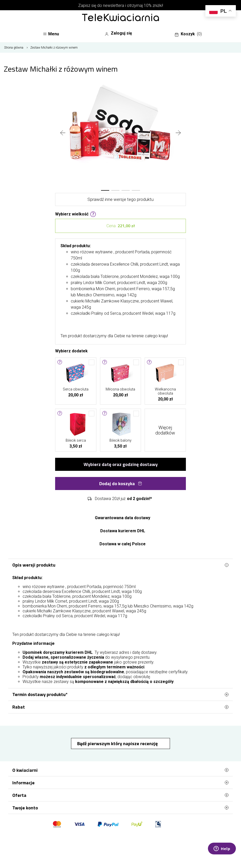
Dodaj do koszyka (120, 483)
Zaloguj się (118, 33)
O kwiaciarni (120, 770)
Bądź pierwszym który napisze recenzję (118, 743)
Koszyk (188, 34)
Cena (120, 226)
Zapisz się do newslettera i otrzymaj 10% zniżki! (120, 5)
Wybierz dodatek (71, 351)
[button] (105, 190)
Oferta (120, 795)
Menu (51, 33)
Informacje (120, 782)
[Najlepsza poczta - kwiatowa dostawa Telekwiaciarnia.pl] (120, 18)
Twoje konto (120, 807)
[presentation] (63, 133)
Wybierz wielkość (75, 214)
